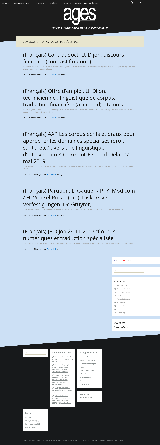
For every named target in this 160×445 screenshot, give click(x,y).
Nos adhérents (122, 306)
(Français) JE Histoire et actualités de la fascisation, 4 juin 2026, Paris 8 (62, 359)
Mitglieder (54, 3)
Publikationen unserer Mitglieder (57, 209)
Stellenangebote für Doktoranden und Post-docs (67, 110)
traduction (105, 243)
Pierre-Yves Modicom (116, 209)
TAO (98, 243)
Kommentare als (32, 424)
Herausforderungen (124, 292)
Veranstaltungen (123, 299)
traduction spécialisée (31, 112)
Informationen (39, 3)
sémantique (33, 69)
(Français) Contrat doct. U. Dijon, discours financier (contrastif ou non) (73, 58)
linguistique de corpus (115, 110)
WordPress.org (30, 427)
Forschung (121, 313)
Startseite (6, 3)
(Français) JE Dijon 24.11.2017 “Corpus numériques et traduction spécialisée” (69, 235)
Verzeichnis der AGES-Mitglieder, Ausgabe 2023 (80, 3)
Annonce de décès (124, 289)
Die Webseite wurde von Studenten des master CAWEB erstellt (102, 441)
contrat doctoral (80, 67)
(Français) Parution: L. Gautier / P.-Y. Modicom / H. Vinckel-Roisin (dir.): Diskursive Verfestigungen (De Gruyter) (79, 197)
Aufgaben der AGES (21, 3)
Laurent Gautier (46, 69)
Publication (101, 209)
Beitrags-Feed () (32, 421)
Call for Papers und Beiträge (56, 166)
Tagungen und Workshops (61, 243)
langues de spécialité (83, 166)
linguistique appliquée (116, 67)
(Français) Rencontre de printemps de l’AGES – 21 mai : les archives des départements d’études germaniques (61, 379)
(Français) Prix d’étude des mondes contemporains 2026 (62, 390)
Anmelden (29, 417)
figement (104, 67)
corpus (72, 166)
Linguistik (76, 209)
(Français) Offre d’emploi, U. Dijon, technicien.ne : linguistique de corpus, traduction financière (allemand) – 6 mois (73, 97)
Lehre (119, 296)
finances (104, 110)
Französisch (51, 75)
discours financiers (93, 67)
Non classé (121, 302)
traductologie (114, 243)
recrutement (128, 110)
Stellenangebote (64, 67)
